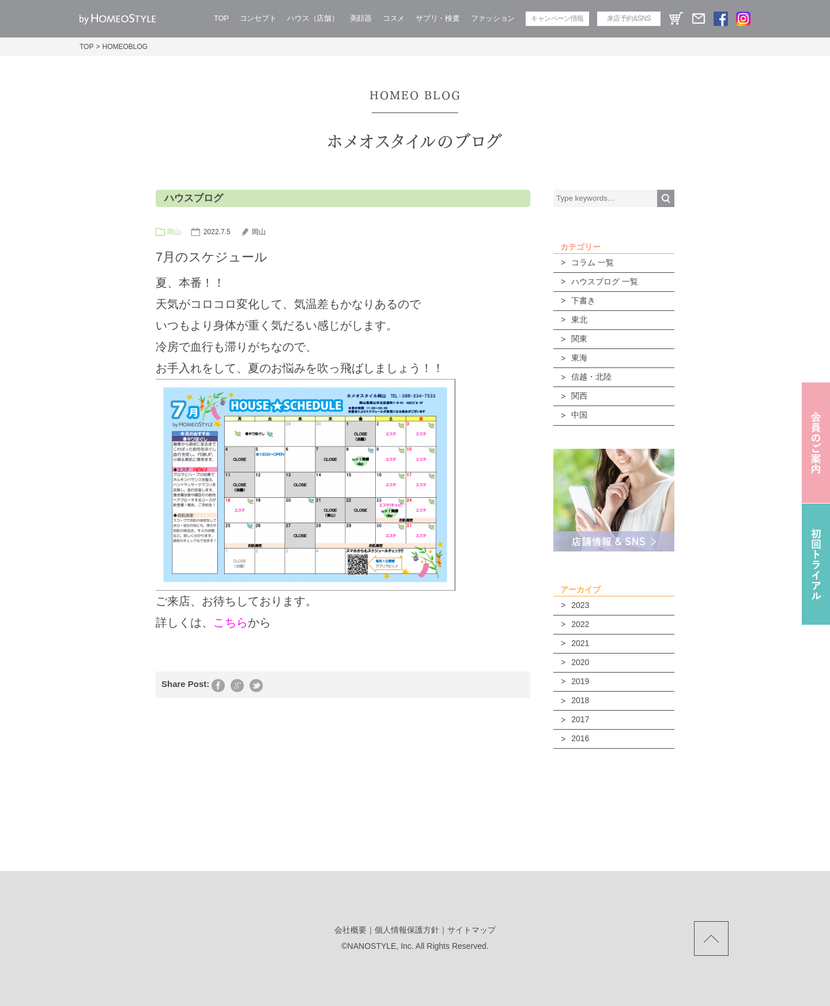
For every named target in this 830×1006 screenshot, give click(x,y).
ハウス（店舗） (312, 18)
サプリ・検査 (437, 18)
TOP (221, 18)
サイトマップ (471, 929)
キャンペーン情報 (557, 18)
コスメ (394, 18)
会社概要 (350, 929)
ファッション (493, 18)
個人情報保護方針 (407, 929)
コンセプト (258, 18)
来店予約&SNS (629, 18)
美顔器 (361, 18)
